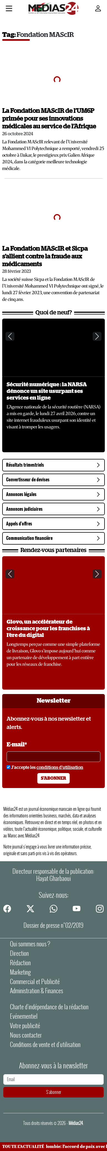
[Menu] (9, 9)
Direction (19, 953)
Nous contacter (26, 1035)
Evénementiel (24, 1016)
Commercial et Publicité (35, 981)
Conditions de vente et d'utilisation (45, 1044)
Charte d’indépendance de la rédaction (49, 1006)
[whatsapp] (54, 908)
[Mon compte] (98, 8)
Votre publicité (25, 1025)
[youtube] (76, 908)
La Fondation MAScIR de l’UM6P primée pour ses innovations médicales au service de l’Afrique (49, 119)
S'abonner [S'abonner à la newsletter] (53, 778)
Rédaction (20, 962)
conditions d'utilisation (59, 767)
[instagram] (100, 908)
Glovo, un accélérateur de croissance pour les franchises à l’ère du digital (48, 628)
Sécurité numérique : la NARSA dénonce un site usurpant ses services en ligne (47, 391)
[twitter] (30, 908)
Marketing (20, 972)
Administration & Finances (36, 990)
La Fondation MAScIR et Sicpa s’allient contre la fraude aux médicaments (45, 257)
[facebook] (7, 908)
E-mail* (17, 745)
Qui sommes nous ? (30, 943)
